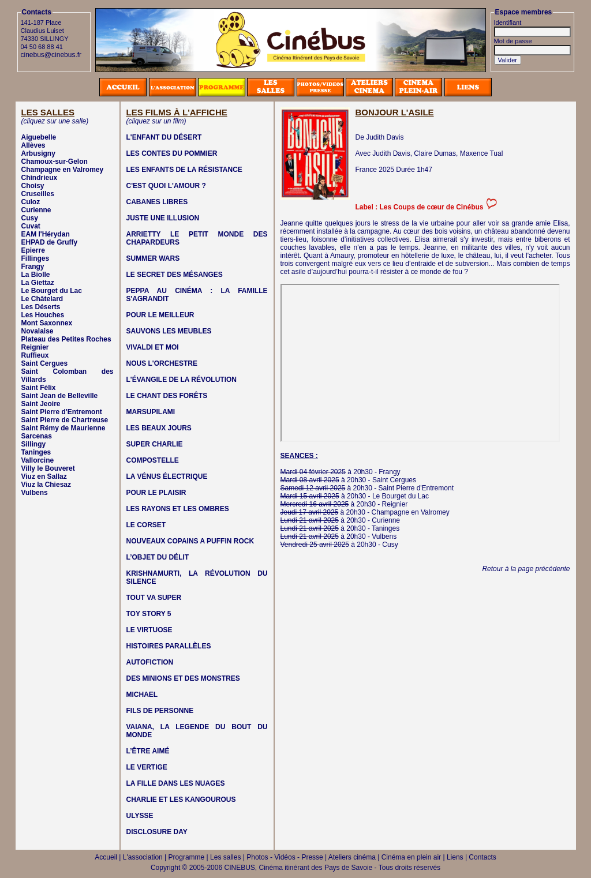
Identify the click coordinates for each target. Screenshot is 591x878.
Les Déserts (41, 307)
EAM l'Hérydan (45, 234)
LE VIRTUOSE (149, 630)
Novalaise (37, 331)
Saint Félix (38, 388)
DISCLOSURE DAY (157, 832)
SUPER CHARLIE (154, 444)
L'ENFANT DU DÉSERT (164, 137)
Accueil (106, 857)
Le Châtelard (42, 299)
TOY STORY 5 (148, 614)
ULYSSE (140, 816)
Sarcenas (36, 436)
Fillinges (35, 258)
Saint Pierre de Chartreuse (65, 420)
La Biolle (35, 275)
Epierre (33, 250)
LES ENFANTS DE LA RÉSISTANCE (184, 170)
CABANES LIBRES (157, 202)
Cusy (29, 218)
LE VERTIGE (146, 767)
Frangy (32, 266)
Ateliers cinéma (352, 857)
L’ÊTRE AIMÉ (148, 751)
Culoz (30, 202)
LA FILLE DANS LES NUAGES (175, 783)
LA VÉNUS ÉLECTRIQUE (167, 476)
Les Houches (43, 315)
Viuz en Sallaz (44, 476)
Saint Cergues (44, 363)
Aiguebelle (39, 137)
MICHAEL (142, 695)
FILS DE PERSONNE (160, 711)
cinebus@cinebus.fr (51, 55)
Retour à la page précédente (526, 569)
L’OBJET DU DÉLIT (157, 557)
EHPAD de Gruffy (49, 242)
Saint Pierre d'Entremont (61, 412)
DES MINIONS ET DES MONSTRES (183, 678)
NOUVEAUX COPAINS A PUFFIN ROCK (190, 541)
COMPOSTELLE (152, 460)
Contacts (482, 857)
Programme (187, 857)
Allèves (33, 145)
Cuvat (30, 226)
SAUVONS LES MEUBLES (169, 331)
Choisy (32, 186)
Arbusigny (38, 153)
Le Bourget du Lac (51, 291)
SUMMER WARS (153, 258)
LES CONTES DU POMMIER (172, 153)
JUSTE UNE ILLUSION (163, 218)
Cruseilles (37, 194)
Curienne (36, 210)
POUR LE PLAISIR (156, 493)
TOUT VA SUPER (154, 598)
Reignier (35, 347)
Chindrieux (39, 178)
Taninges (36, 452)
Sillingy (33, 444)
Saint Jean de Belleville (59, 396)
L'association (143, 857)
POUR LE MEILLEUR (160, 315)
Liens (455, 857)
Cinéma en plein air (411, 857)
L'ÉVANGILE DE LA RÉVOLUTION (181, 380)
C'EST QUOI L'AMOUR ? (166, 186)
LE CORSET (146, 525)
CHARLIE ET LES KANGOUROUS (181, 800)
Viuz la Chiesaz (46, 485)
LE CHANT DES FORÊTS (167, 396)
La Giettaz (37, 283)
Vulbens (34, 493)
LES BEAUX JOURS (159, 428)
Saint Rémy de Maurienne (63, 428)
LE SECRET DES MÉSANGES (174, 275)
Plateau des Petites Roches (66, 339)
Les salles (225, 857)
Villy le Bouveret (48, 468)
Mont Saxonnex (47, 323)
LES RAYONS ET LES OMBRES (177, 509)
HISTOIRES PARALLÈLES (168, 646)
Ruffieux (35, 355)
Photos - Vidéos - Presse (284, 857)
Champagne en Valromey (62, 170)
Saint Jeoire (41, 404)
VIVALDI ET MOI (152, 347)
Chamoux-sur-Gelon (54, 161)
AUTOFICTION (150, 662)
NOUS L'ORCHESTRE (162, 363)
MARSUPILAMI (150, 412)
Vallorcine (37, 460)
